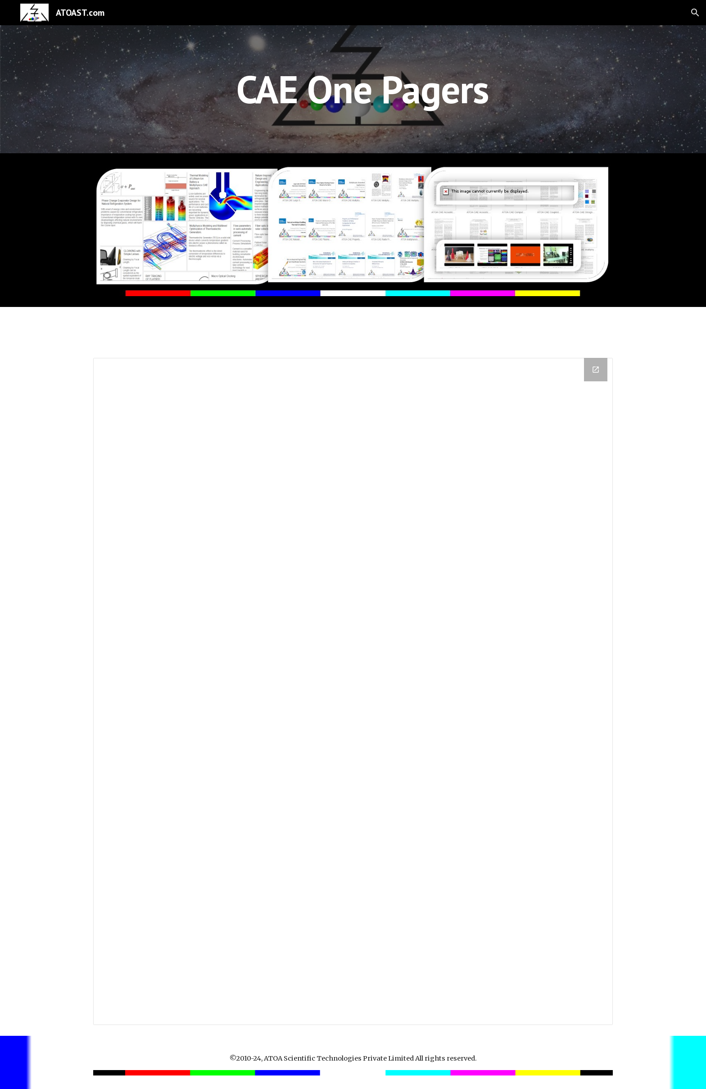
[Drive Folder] (353, 691)
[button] (695, 12)
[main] (353, 89)
